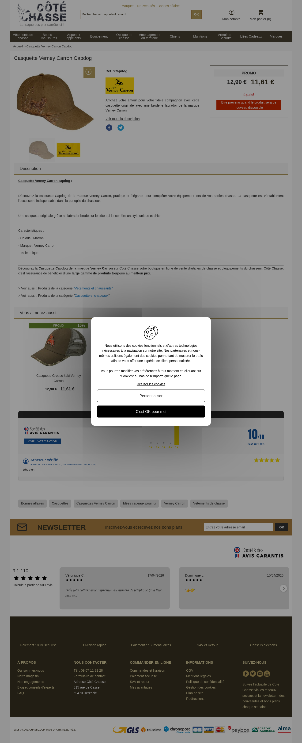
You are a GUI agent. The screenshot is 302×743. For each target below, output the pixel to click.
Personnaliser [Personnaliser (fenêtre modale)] (151, 396)
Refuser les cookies (151, 384)
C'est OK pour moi (151, 412)
